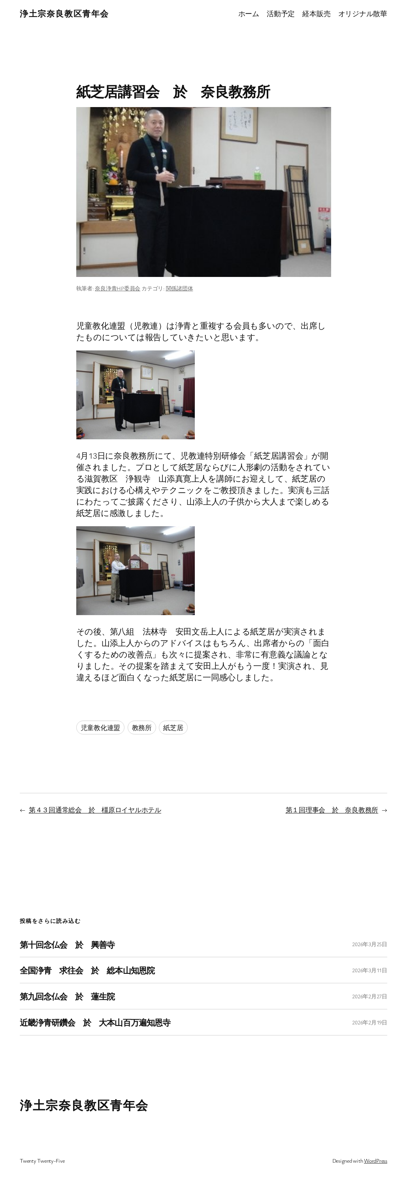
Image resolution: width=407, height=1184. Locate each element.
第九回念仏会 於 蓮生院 (67, 996)
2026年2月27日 (369, 996)
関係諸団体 (179, 288)
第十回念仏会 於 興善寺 (67, 944)
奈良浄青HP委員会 (117, 288)
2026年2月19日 (369, 1022)
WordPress (375, 1160)
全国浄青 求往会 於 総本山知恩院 (87, 970)
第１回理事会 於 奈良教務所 (332, 809)
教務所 (142, 727)
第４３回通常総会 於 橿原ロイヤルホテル (95, 809)
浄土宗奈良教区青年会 (64, 13)
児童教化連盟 (101, 727)
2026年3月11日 (369, 970)
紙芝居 (173, 727)
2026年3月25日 (369, 944)
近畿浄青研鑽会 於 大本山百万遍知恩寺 (95, 1022)
